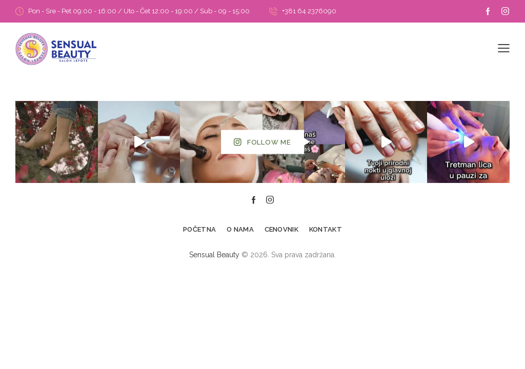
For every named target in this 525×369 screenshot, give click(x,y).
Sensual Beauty (214, 255)
